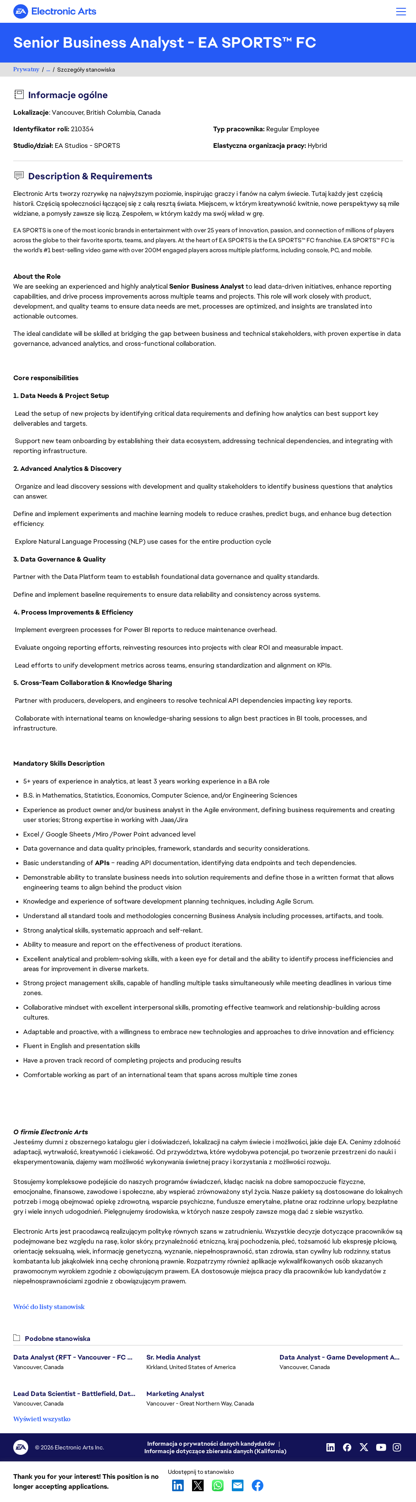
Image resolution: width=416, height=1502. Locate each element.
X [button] (198, 1485)
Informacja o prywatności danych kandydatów (211, 1443)
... (48, 69)
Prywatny (26, 69)
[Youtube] (381, 1447)
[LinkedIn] (331, 1447)
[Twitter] (365, 1447)
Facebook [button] (258, 1485)
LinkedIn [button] (178, 1485)
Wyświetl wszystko (42, 1419)
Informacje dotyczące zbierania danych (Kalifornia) (215, 1451)
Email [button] (238, 1485)
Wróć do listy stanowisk (49, 1307)
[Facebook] (348, 1447)
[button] (401, 11)
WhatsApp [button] (218, 1485)
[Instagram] (398, 1447)
